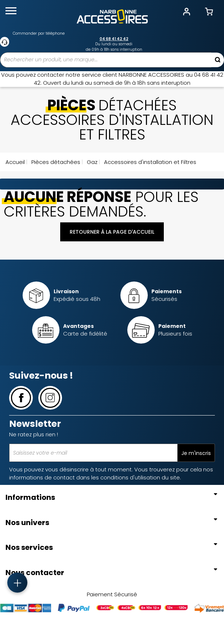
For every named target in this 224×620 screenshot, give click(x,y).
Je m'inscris (196, 453)
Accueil (15, 162)
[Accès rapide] (17, 583)
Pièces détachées (55, 162)
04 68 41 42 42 (114, 39)
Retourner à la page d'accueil (112, 232)
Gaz (91, 162)
